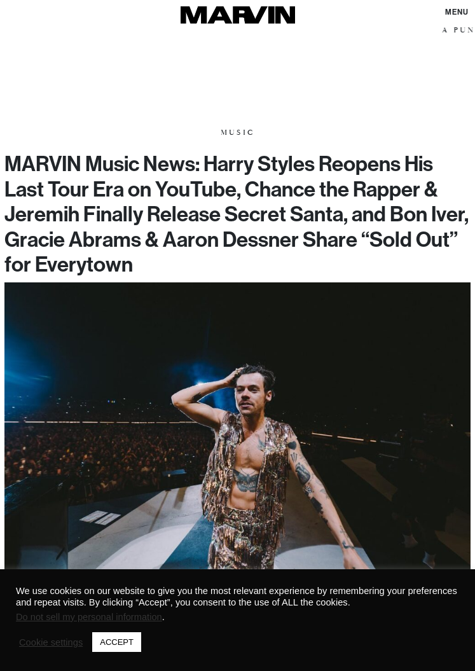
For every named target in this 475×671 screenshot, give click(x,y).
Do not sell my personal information (89, 617)
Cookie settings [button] (51, 642)
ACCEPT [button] (117, 642)
